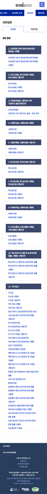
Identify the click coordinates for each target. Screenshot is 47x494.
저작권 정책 (23, 466)
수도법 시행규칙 (14, 300)
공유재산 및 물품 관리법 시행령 (20, 409)
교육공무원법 (13, 109)
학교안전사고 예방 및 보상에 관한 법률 (22, 262)
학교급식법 (12, 190)
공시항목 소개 (17, 13)
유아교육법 (12, 83)
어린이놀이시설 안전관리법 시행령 (21, 341)
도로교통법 (12, 235)
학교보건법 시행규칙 (16, 171)
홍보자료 (41, 13)
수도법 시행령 (13, 296)
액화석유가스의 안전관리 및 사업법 (21, 352)
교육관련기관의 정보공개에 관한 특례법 (23, 57)
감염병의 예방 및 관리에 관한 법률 (21, 386)
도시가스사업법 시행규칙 (17, 334)
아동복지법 (12, 213)
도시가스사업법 (14, 330)
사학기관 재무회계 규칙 (17, 379)
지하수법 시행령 (14, 304)
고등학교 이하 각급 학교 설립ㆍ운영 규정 (23, 113)
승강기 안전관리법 (15, 345)
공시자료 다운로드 (23, 464)
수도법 (10, 292)
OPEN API (23, 461)
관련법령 (30, 13)
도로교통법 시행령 (15, 239)
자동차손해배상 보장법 (16, 349)
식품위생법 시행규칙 (16, 152)
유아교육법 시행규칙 (16, 91)
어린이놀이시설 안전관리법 (18, 337)
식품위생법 (12, 148)
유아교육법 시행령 (15, 87)
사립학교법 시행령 (15, 133)
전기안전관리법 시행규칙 (17, 326)
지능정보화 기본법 (15, 428)
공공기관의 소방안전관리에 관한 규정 (22, 311)
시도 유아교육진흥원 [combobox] (9, 452)
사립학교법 (12, 129)
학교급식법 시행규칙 (16, 197)
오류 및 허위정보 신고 (23, 458)
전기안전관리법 (14, 322)
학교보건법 (12, 168)
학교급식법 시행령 (15, 194)
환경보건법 (12, 383)
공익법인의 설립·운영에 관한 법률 (20, 405)
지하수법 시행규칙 (15, 307)
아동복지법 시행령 (15, 217)
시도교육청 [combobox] (6, 446)
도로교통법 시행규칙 (16, 243)
